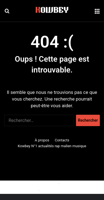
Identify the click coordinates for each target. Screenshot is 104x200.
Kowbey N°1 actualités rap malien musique (52, 146)
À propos (42, 140)
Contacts (62, 140)
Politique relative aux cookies (32, 183)
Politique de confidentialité (63, 190)
